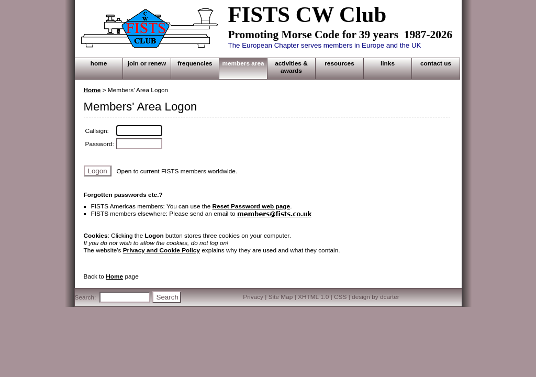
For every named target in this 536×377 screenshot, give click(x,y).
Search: (85, 297)
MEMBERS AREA (243, 63)
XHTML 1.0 (313, 297)
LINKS (388, 63)
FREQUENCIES (194, 63)
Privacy (253, 297)
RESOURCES (339, 63)
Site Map (281, 297)
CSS (340, 297)
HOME (99, 63)
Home (92, 90)
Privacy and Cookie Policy (161, 250)
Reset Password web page (252, 206)
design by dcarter (375, 297)
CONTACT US (435, 63)
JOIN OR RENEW (147, 63)
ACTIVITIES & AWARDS (291, 67)
